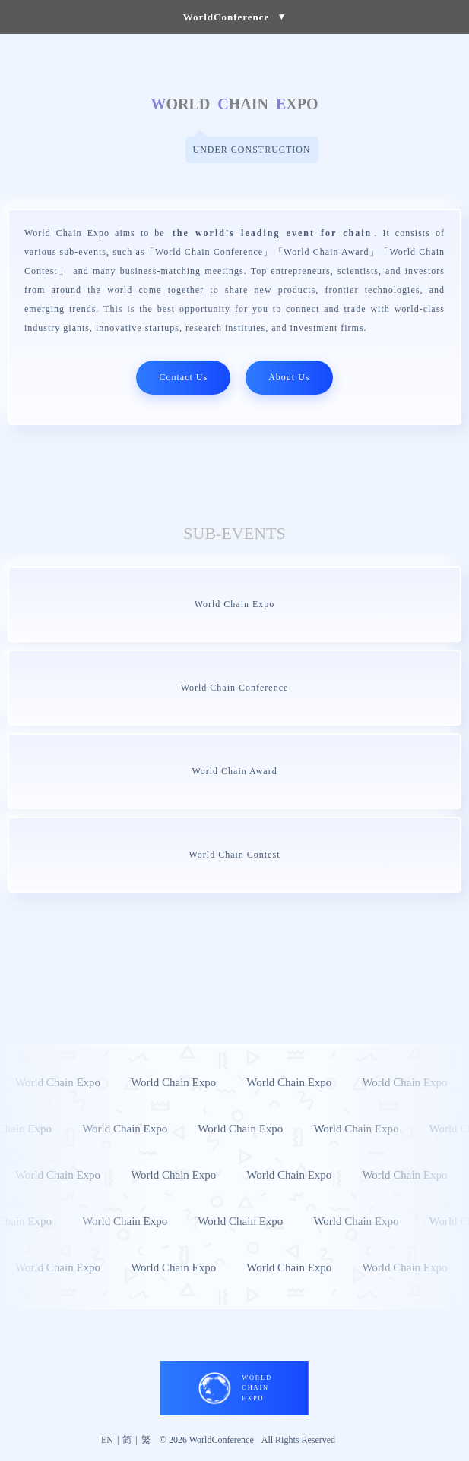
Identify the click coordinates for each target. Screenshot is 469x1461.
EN (107, 1439)
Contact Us (183, 377)
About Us (288, 377)
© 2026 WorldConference (207, 1439)
